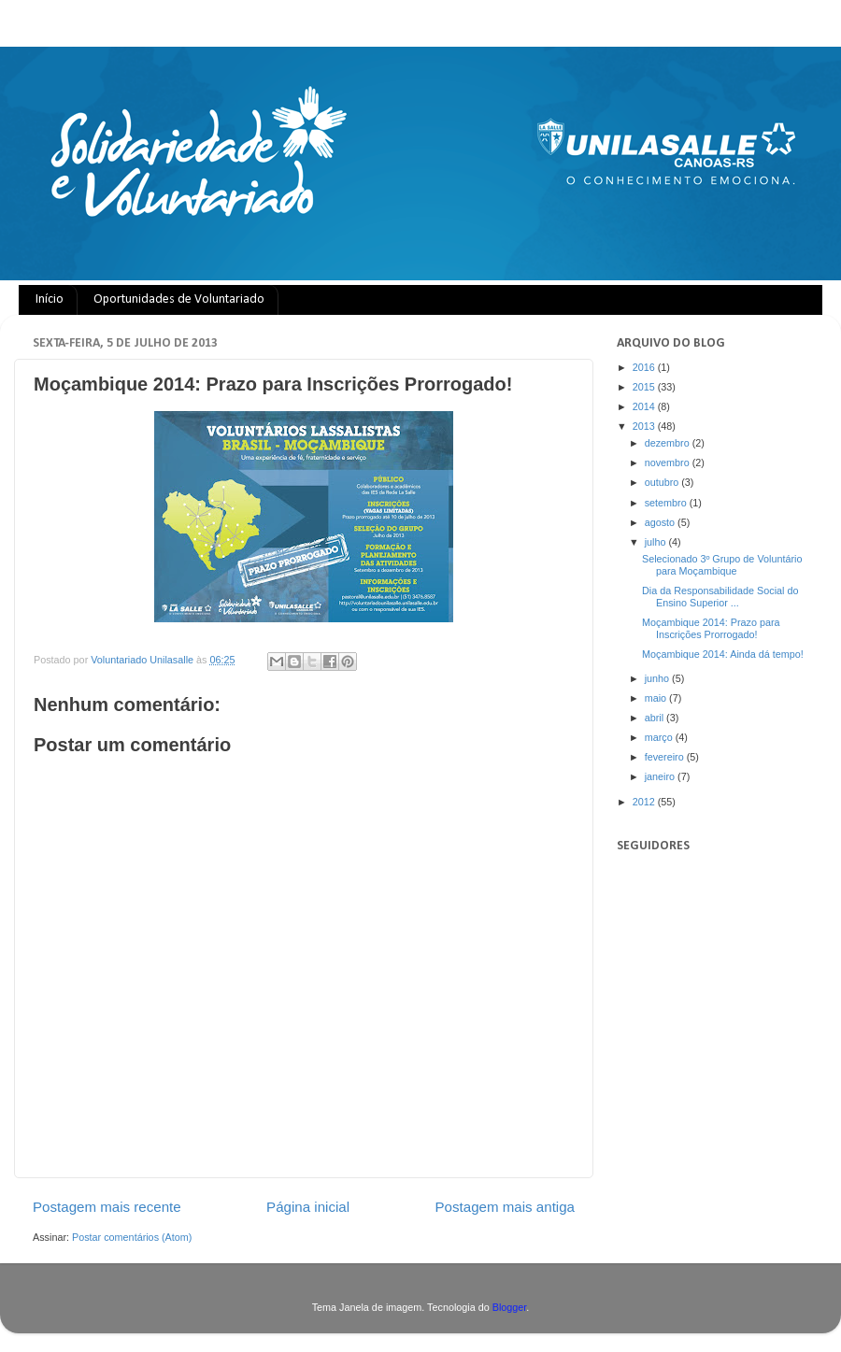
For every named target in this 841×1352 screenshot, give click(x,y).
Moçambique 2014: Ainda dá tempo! (723, 654)
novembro (668, 462)
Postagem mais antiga (505, 1207)
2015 (645, 386)
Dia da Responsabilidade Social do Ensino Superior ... (720, 596)
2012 (645, 801)
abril (655, 717)
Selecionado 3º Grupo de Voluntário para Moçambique (722, 564)
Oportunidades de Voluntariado (178, 299)
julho (657, 542)
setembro (667, 502)
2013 (645, 426)
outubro (663, 482)
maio (657, 698)
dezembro (668, 442)
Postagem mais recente (107, 1207)
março (660, 737)
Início (50, 299)
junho (658, 678)
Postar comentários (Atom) (132, 1237)
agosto (661, 522)
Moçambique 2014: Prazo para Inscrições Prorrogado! (711, 628)
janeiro (661, 776)
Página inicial (307, 1207)
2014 (645, 406)
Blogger (509, 1307)
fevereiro (666, 756)
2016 (645, 367)
